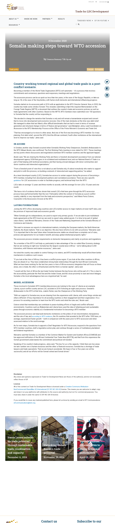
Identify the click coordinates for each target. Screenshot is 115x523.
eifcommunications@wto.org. (25, 403)
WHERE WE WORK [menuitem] (30, 19)
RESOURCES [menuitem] (13, 25)
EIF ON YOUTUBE (101, 21)
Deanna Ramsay (54, 59)
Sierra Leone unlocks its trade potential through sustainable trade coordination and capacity (20, 445)
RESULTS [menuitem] (61, 19)
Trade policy (13, 69)
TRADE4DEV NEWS (84, 21)
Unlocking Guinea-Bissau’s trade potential (55, 448)
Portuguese (99, 69)
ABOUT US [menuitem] (12, 19)
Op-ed (68, 59)
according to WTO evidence (42, 316)
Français (90, 69)
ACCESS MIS (104, 2)
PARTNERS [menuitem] (46, 19)
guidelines (17, 180)
